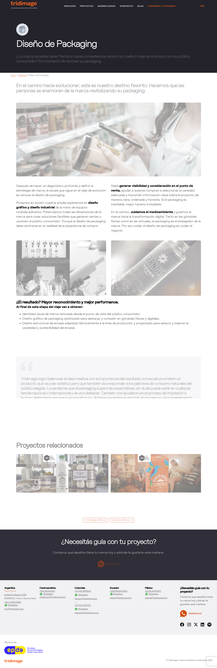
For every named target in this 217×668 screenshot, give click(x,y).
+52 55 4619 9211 (153, 591)
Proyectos (86, 6)
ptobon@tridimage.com (86, 599)
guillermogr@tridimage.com (52, 597)
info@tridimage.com (14, 609)
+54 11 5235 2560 (12, 602)
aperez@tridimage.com (121, 598)
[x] (196, 625)
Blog (140, 6)
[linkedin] (202, 626)
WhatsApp (11, 605)
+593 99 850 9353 (118, 591)
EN (202, 6)
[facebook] (182, 626)
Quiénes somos (106, 6)
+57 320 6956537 (83, 591)
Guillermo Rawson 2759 (15, 595)
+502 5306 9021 (47, 591)
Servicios (70, 6)
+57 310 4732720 (83, 605)
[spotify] (209, 626)
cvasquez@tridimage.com (87, 613)
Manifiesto (126, 6)
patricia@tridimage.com (156, 598)
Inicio (13, 75)
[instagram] (189, 626)
